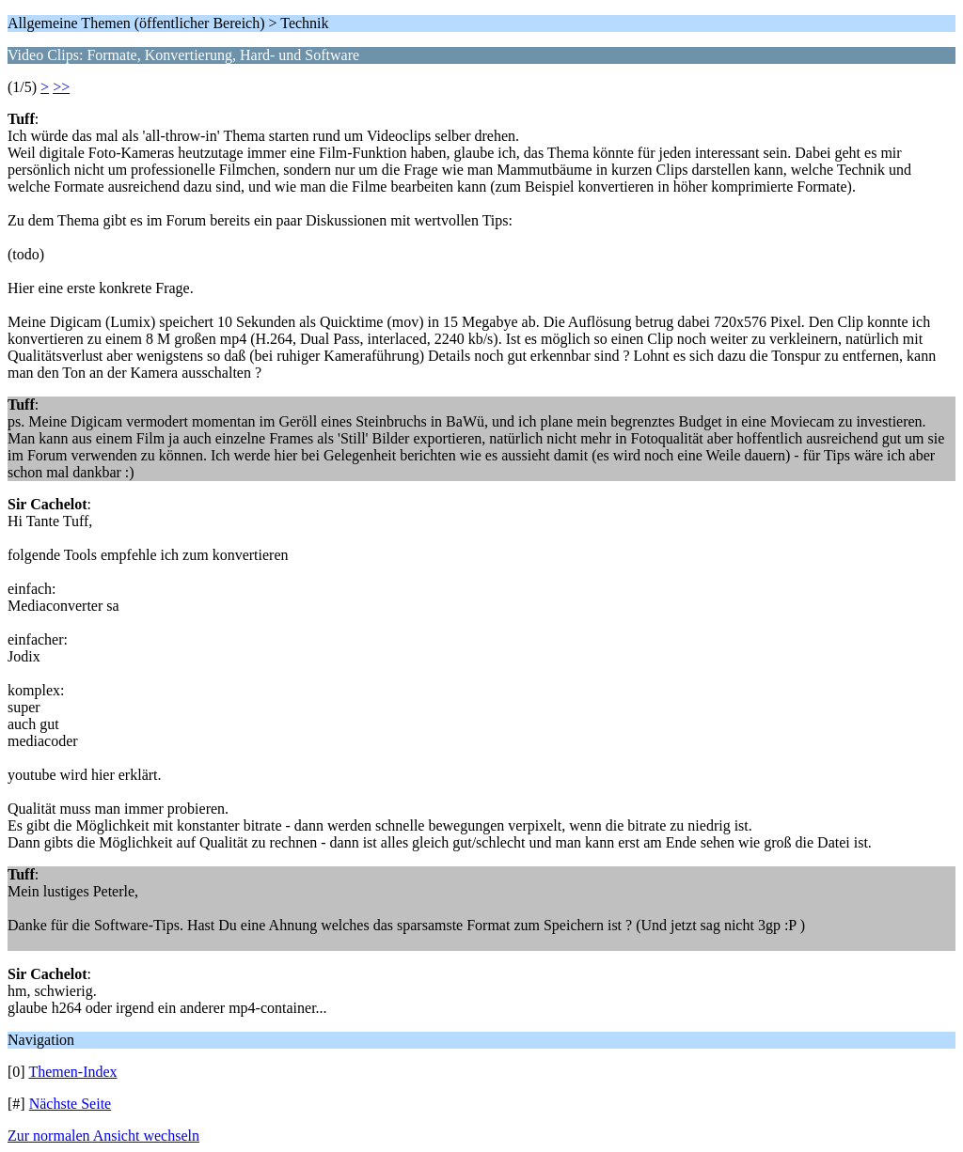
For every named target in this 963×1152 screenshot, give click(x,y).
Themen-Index (72, 1072)
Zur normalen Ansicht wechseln (103, 1136)
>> (61, 87)
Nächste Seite (70, 1104)
